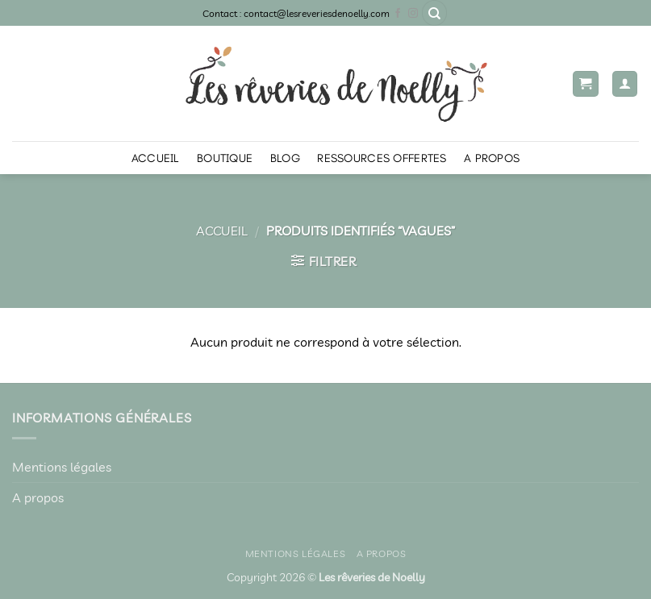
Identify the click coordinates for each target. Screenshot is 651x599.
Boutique (224, 158)
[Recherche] (435, 13)
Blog (285, 158)
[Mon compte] (625, 84)
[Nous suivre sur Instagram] (413, 13)
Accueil (155, 158)
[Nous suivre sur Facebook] (398, 13)
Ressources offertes (381, 158)
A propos (492, 158)
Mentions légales (61, 467)
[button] (586, 84)
